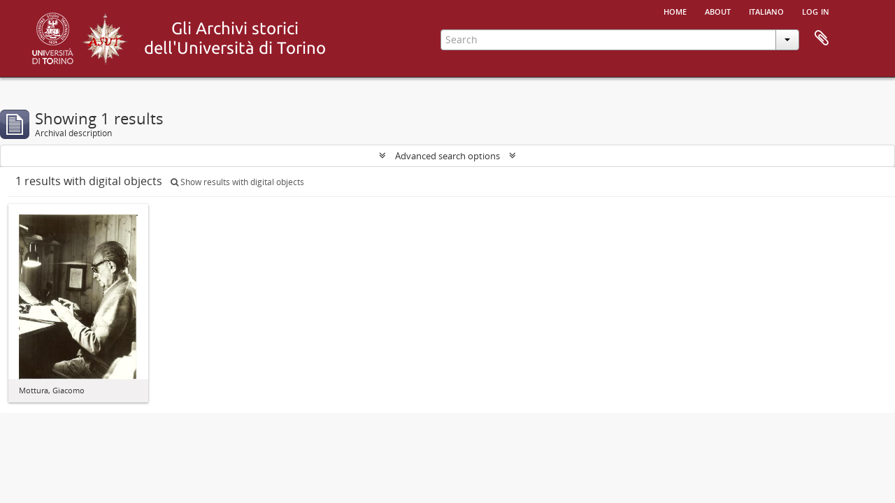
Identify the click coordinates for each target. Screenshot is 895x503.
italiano (766, 10)
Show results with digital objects (237, 182)
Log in (815, 10)
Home (675, 10)
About (718, 10)
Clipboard (821, 38)
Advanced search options (447, 156)
